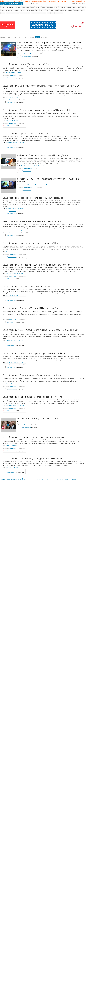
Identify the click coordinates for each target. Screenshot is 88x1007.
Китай (8, 13)
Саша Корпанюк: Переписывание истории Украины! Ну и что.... (33, 397)
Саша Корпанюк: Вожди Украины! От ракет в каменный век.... (33, 375)
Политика (17, 7)
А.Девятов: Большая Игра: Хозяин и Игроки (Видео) (42, 155)
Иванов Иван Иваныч (29, 53)
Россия (3, 7)
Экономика (38, 7)
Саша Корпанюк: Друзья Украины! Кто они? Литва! (27, 64)
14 (47, 479)
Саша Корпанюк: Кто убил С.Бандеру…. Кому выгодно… (30, 286)
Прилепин (38, 13)
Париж (47, 10)
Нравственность (26, 13)
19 (60, 479)
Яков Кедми (18, 13)
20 (62, 479)
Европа (43, 7)
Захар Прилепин (63, 10)
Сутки (10, 37)
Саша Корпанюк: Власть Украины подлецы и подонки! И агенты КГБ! (36, 110)
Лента (37, 3)
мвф (48, 13)
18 (57, 479)
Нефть (32, 13)
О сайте (84, 3)
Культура (84, 7)
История (15, 142)
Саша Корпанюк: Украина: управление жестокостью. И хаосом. (34, 437)
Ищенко (17, 10)
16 (52, 479)
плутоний (43, 184)
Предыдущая (14, 479)
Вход (80, 3)
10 (37, 479)
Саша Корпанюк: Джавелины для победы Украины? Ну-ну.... (32, 243)
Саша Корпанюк (12, 75)
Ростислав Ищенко (9, 10)
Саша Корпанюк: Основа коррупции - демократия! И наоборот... (34, 458)
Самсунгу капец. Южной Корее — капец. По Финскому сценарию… (49, 42)
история (56, 7)
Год (25, 37)
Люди (32, 3)
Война (32, 7)
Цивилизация (50, 7)
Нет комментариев (27, 56)
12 (42, 479)
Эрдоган (3, 13)
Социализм (22, 230)
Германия (70, 10)
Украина (23, 7)
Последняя (73, 479)
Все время (30, 37)
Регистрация (74, 3)
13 (44, 479)
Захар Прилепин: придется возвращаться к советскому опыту (33, 221)
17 (55, 479)
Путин (2, 10)
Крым (79, 7)
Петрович (26, 424)
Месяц (21, 37)
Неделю (15, 37)
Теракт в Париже (54, 10)
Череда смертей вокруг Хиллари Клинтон (37, 418)
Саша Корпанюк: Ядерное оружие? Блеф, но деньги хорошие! (33, 198)
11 (39, 479)
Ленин (52, 13)
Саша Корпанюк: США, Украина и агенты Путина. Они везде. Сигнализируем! (40, 330)
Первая (8, 479)
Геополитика (10, 7)
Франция (42, 10)
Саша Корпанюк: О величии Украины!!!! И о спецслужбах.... (31, 308)
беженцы (22, 10)
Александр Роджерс (30, 10)
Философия (76, 10)
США (28, 7)
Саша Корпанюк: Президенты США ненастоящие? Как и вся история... (37, 264)
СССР (37, 10)
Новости (82, 10)
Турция (74, 7)
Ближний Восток (63, 7)
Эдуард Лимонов (59, 13)
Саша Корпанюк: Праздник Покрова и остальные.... (28, 133)
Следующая (67, 479)
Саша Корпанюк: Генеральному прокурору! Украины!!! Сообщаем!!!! (35, 353)
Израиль (44, 13)
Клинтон (26, 422)
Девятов (40, 165)
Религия (12, 13)
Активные (44, 37)
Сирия (69, 7)
